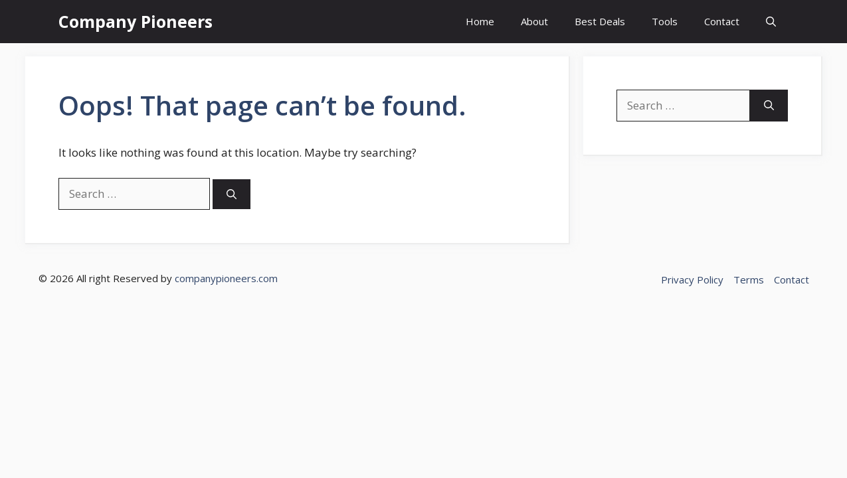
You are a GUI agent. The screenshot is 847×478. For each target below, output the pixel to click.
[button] (771, 21)
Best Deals (600, 21)
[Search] (231, 194)
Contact (721, 21)
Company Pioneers (135, 21)
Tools (665, 21)
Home (480, 21)
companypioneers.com (226, 278)
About (534, 21)
